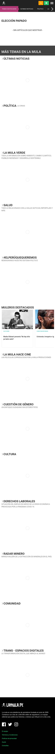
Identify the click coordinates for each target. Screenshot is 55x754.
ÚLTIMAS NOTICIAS (26, 9)
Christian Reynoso (42, 331)
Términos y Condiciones (10, 735)
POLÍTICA (40, 9)
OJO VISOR (6, 331)
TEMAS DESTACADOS (9, 9)
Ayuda (4, 742)
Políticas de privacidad (9, 738)
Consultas (5, 745)
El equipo (5, 731)
